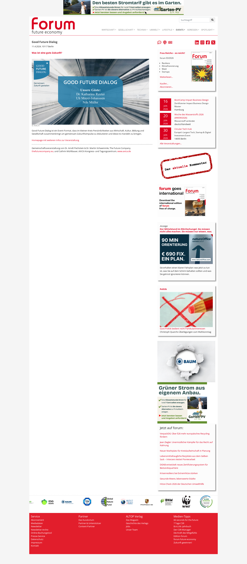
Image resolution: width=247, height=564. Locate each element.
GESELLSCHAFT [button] (125, 29)
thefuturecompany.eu (42, 151)
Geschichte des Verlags (137, 523)
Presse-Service (38, 536)
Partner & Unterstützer (90, 523)
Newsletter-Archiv (39, 529)
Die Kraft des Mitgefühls (185, 532)
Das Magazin (132, 519)
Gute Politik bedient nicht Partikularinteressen (182, 328)
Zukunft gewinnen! (183, 542)
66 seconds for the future (186, 519)
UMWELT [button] (154, 29)
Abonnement (37, 519)
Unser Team (132, 529)
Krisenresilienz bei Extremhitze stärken (179, 473)
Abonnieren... (166, 86)
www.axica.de (124, 151)
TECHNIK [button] (141, 29)
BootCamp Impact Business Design (191, 99)
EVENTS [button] (180, 29)
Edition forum (180, 536)
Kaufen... (164, 83)
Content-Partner (87, 526)
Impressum (36, 542)
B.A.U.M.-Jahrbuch (182, 526)
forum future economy (185, 539)
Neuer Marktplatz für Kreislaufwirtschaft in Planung (185, 450)
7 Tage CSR (179, 523)
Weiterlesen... (166, 76)
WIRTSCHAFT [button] (108, 29)
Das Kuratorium (86, 519)
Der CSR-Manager (182, 529)
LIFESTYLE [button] (167, 29)
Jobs (128, 526)
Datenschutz (37, 539)
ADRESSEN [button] (192, 29)
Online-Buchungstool (41, 532)
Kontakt (35, 545)
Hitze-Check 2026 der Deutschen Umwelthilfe (182, 483)
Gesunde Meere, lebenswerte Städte (177, 478)
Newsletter (36, 526)
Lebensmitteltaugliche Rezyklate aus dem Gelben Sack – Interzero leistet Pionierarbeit (184, 458)
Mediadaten (37, 523)
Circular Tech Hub (183, 128)
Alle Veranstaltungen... (171, 143)
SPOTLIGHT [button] (207, 29)
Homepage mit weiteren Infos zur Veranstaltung (55, 140)
